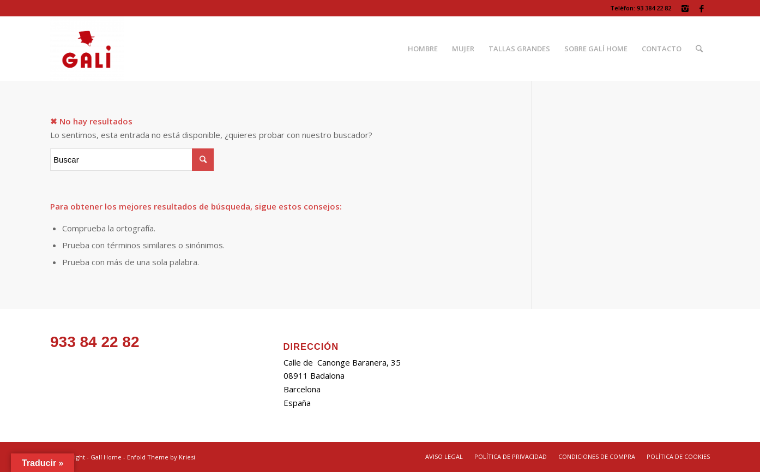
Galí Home (106, 457)
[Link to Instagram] (685, 8)
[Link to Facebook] (701, 8)
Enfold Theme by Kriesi (161, 457)
